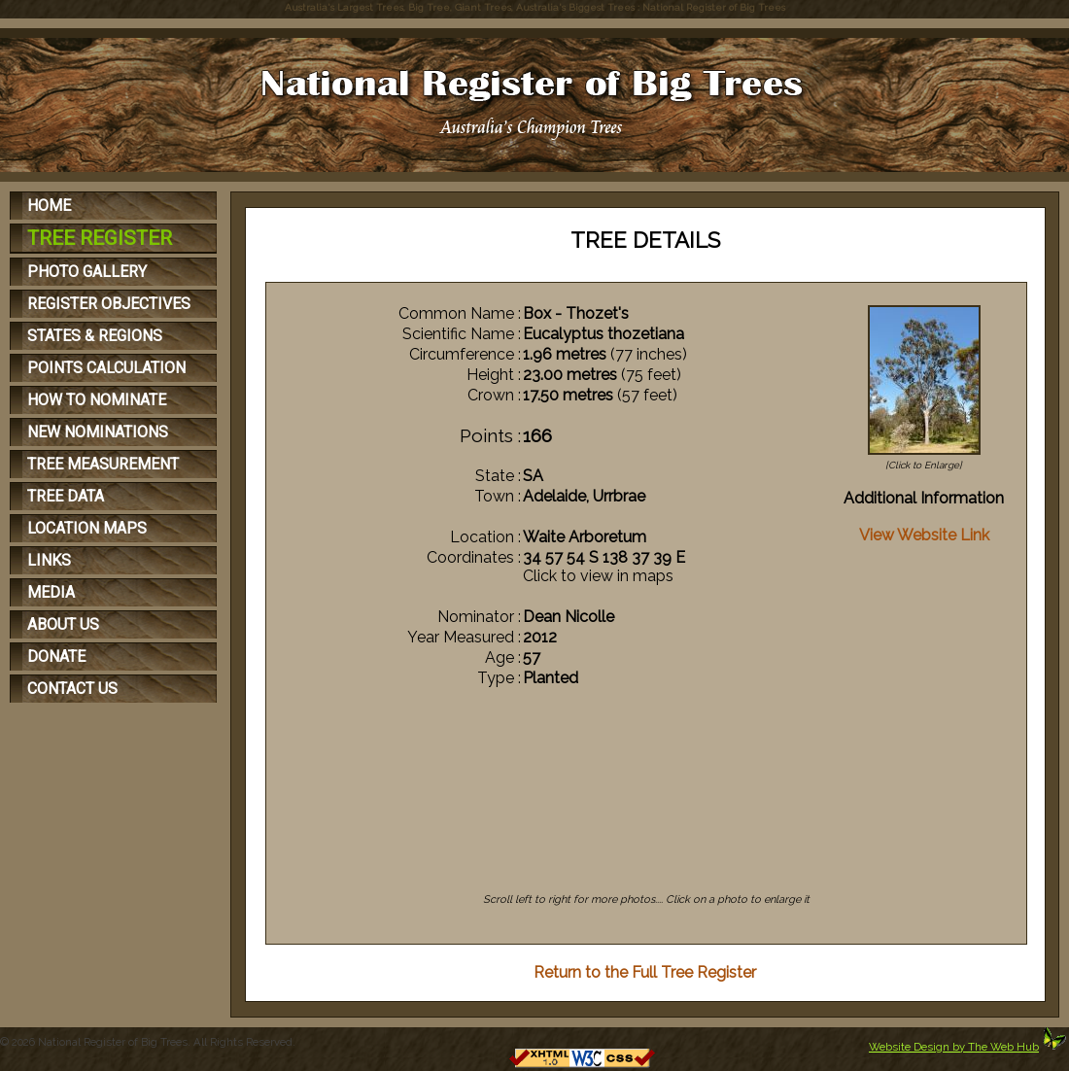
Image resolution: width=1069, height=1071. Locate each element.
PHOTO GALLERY (87, 271)
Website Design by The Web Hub (954, 1047)
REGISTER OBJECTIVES (108, 303)
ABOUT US (63, 624)
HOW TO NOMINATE (96, 400)
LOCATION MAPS (87, 528)
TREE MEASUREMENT (103, 464)
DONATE (56, 656)
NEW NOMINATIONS (97, 432)
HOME (49, 205)
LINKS (49, 560)
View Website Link (924, 535)
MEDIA (51, 592)
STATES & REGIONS (94, 336)
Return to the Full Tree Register (645, 972)
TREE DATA (65, 496)
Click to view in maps (598, 576)
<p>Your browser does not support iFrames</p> (646, 805)
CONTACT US (72, 688)
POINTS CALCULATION (106, 368)
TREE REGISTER (99, 238)
